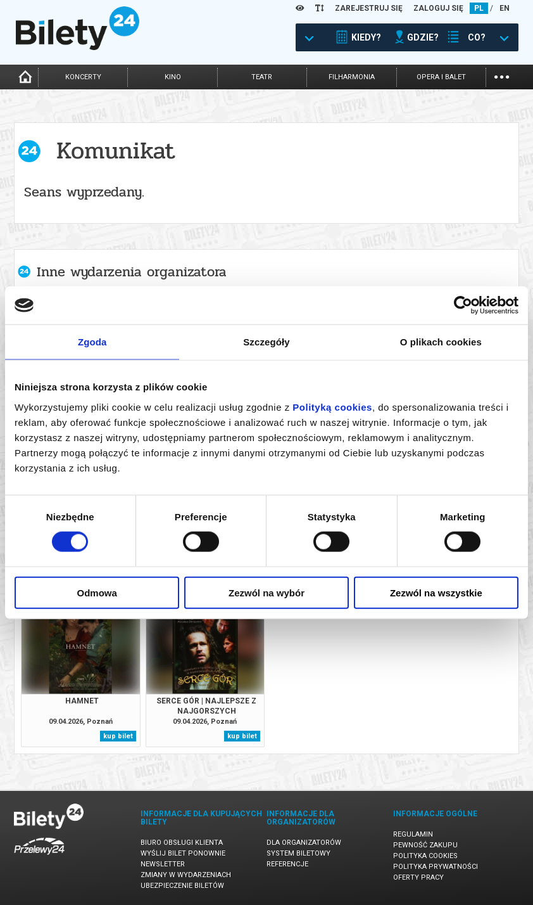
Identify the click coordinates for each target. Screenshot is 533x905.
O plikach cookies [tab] (441, 342)
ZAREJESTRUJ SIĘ (369, 8)
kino (173, 77)
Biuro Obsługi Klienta (182, 842)
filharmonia (352, 77)
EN (504, 8)
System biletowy (298, 853)
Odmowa (97, 592)
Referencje (287, 864)
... (501, 76)
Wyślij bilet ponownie (183, 853)
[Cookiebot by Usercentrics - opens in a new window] (463, 305)
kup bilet (118, 736)
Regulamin (413, 834)
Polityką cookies (332, 406)
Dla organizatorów (303, 842)
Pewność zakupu (425, 845)
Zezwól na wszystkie (436, 592)
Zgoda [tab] (92, 342)
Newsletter (163, 864)
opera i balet (441, 77)
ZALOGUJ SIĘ (438, 8)
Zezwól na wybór (266, 592)
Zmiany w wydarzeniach (186, 875)
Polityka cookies (425, 856)
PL (479, 8)
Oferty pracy (418, 877)
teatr (261, 77)
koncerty (83, 77)
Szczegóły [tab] (266, 342)
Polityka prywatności (435, 867)
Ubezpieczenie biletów (182, 886)
